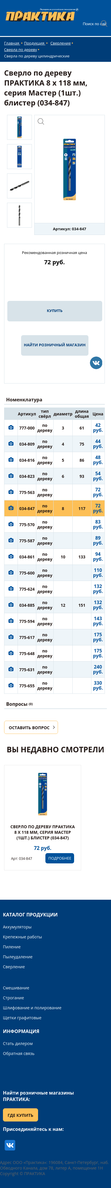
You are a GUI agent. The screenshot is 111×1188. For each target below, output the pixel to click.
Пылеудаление (18, 956)
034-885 (27, 605)
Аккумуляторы (17, 927)
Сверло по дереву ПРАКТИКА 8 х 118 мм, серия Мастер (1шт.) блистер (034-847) (43, 832)
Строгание (13, 997)
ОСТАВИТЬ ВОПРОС (29, 727)
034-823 (27, 476)
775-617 (27, 637)
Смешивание (16, 988)
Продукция (34, 43)
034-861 (27, 557)
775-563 (27, 492)
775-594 (27, 621)
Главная (12, 43)
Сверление (60, 43)
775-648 (27, 653)
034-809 (27, 444)
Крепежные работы (22, 937)
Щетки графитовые (22, 1017)
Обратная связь (19, 1053)
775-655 (27, 685)
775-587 (27, 540)
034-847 (27, 508)
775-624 (27, 589)
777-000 (27, 428)
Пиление (12, 947)
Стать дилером (18, 1043)
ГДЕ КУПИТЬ (20, 1115)
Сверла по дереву (20, 49)
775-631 (27, 669)
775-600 (27, 573)
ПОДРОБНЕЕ (59, 858)
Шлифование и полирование (32, 1007)
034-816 (27, 460)
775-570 (27, 524)
